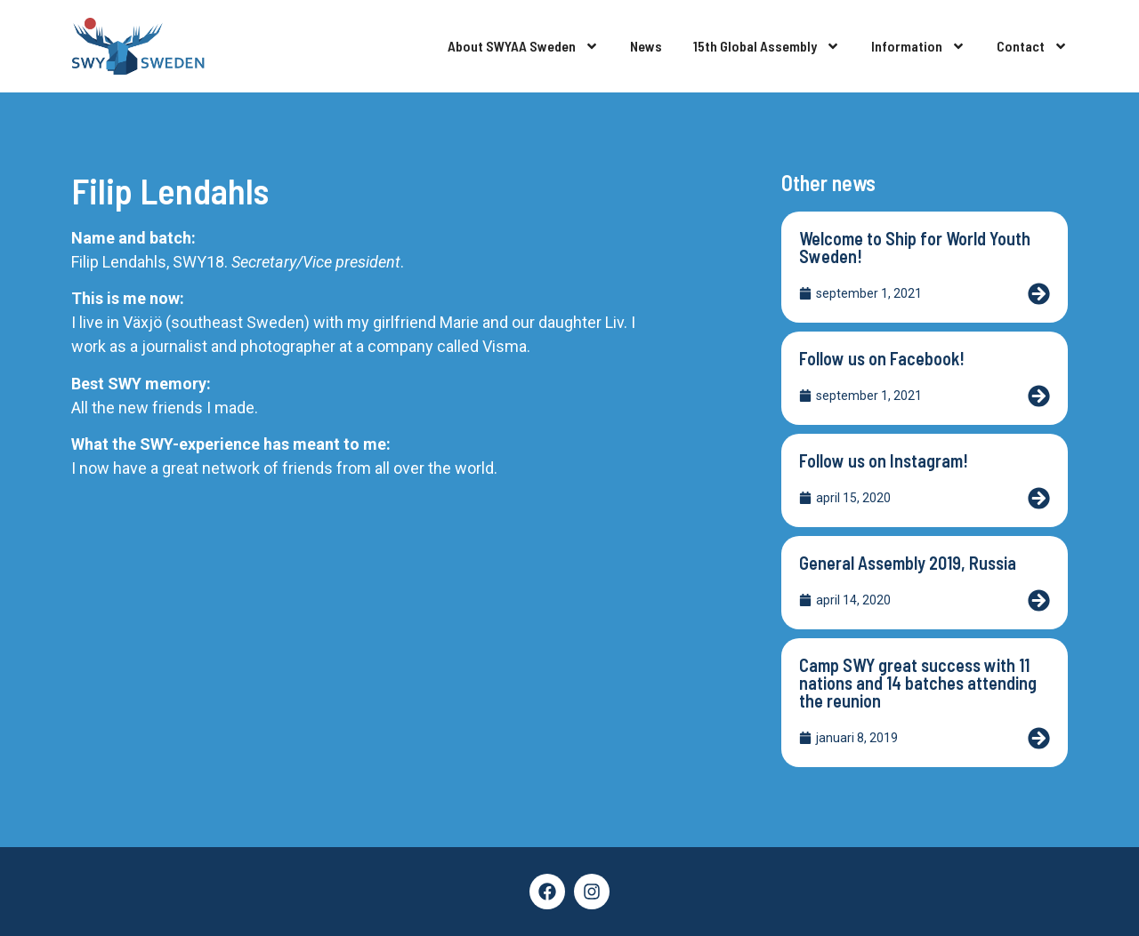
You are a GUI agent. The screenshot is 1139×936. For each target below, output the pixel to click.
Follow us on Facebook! (882, 358)
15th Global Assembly (766, 46)
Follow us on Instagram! (883, 460)
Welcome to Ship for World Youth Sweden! (914, 247)
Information (918, 46)
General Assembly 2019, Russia (907, 562)
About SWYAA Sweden (523, 46)
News (646, 45)
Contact (1032, 46)
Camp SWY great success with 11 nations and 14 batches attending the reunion (918, 682)
